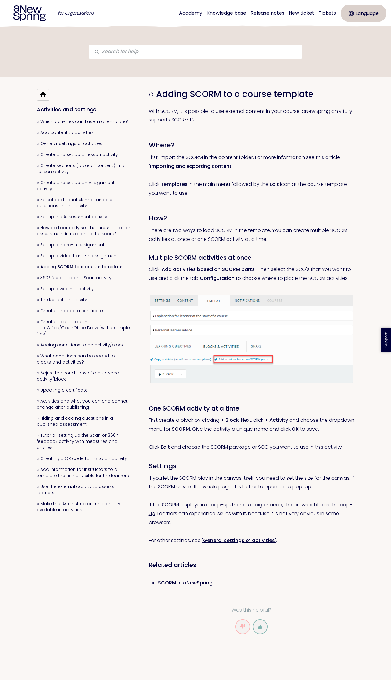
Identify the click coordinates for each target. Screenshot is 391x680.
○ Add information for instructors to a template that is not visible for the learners (83, 472)
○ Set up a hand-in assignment (70, 245)
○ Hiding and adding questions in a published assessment (75, 421)
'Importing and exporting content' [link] (191, 166)
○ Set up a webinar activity (65, 289)
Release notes (267, 12)
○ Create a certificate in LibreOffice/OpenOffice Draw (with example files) (83, 328)
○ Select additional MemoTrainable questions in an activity (74, 203)
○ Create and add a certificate (70, 311)
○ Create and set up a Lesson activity (77, 154)
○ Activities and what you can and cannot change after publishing (82, 404)
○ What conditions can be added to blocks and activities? (76, 359)
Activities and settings (66, 109)
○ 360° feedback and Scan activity (74, 278)
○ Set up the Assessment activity (72, 217)
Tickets (327, 12)
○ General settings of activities (69, 143)
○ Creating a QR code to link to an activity (82, 458)
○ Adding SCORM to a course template (79, 267)
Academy (190, 12)
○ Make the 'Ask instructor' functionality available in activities (78, 507)
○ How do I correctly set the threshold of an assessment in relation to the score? (83, 231)
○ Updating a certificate (62, 390)
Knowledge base (226, 12)
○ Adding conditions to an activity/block (80, 345)
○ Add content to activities (65, 132)
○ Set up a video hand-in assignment (77, 256)
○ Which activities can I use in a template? (82, 121)
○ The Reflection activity (62, 300)
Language (364, 13)
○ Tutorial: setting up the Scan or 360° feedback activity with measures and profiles (77, 441)
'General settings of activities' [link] (239, 540)
